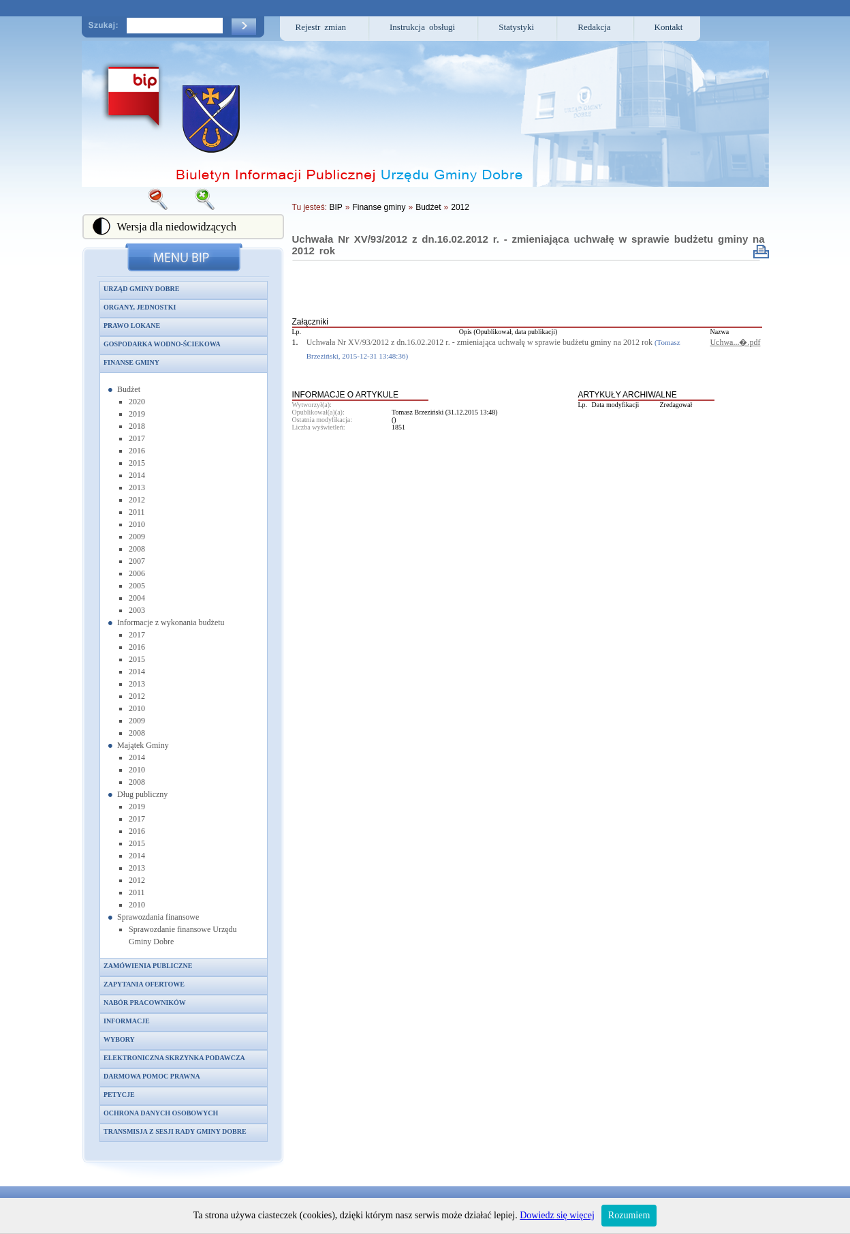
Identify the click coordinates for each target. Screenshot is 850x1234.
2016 (137, 450)
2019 (137, 414)
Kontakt (669, 27)
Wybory (119, 1039)
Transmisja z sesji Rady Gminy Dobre (175, 1131)
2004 (137, 598)
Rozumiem (629, 1215)
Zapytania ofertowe (144, 984)
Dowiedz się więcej (557, 1215)
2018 (137, 426)
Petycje (119, 1094)
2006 (137, 573)
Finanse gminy (131, 362)
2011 (137, 512)
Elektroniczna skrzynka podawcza (174, 1058)
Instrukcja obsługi (422, 27)
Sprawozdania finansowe (158, 917)
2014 (137, 475)
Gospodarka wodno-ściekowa (162, 344)
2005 (137, 585)
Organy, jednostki (140, 307)
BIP (335, 207)
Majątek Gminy (143, 745)
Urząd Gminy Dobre (141, 288)
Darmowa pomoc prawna (152, 1076)
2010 (137, 524)
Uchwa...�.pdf (735, 342)
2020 (137, 401)
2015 (137, 463)
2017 (137, 438)
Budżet (128, 389)
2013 (137, 487)
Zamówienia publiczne (148, 965)
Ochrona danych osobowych (161, 1113)
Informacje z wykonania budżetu (171, 622)
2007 (137, 561)
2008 (137, 549)
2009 (137, 536)
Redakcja (594, 27)
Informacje (127, 1021)
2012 (137, 500)
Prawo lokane (132, 325)
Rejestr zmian (321, 27)
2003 (137, 610)
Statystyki (516, 27)
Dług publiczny (142, 794)
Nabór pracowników (145, 1002)
